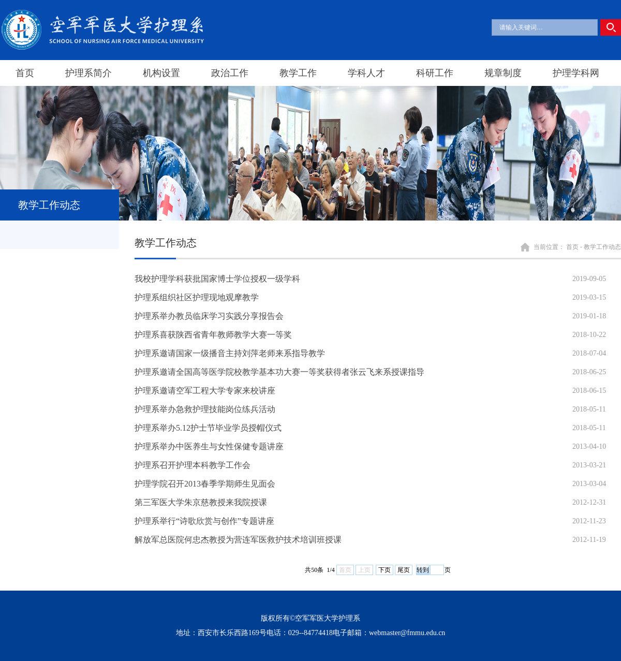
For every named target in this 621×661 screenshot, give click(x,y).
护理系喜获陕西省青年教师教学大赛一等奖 (213, 334)
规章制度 (503, 73)
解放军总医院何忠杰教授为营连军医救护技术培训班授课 (238, 539)
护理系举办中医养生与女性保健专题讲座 (209, 446)
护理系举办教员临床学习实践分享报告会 (209, 316)
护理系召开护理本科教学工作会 (192, 465)
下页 (384, 570)
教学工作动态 (602, 247)
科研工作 (434, 73)
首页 (25, 73)
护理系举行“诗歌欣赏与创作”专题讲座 (204, 521)
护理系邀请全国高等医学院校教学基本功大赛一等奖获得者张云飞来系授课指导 (279, 372)
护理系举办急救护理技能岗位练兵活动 (205, 409)
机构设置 (161, 73)
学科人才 (366, 73)
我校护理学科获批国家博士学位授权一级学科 (217, 278)
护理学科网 (576, 73)
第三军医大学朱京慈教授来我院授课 (201, 502)
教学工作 (298, 73)
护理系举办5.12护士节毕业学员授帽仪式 (208, 427)
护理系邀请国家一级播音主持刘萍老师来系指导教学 (230, 353)
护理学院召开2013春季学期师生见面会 (205, 483)
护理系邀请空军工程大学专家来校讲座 (205, 390)
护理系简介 (88, 73)
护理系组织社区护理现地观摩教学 (197, 297)
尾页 (403, 570)
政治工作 (229, 73)
